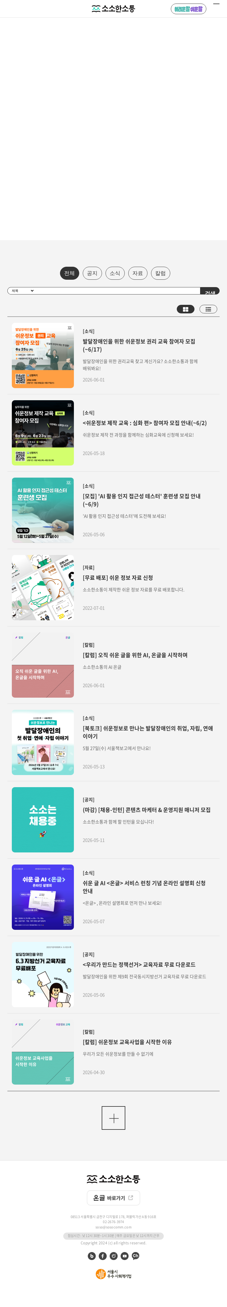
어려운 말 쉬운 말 (188, 9)
